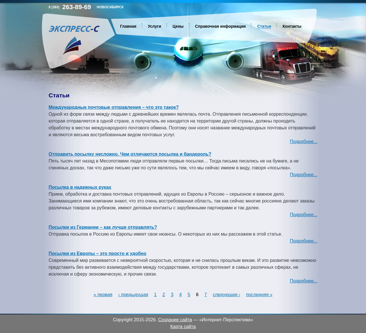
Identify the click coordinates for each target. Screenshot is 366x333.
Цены (178, 26)
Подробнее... (303, 141)
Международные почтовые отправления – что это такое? (114, 107)
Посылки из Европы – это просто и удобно (97, 253)
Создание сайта (175, 319)
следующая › (226, 294)
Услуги (154, 26)
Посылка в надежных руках (80, 187)
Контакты (292, 26)
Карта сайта (183, 326)
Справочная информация (220, 26)
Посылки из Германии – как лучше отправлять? (103, 227)
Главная (128, 26)
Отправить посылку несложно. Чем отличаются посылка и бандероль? (130, 154)
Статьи (264, 26)
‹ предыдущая (133, 294)
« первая (103, 294)
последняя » (259, 294)
